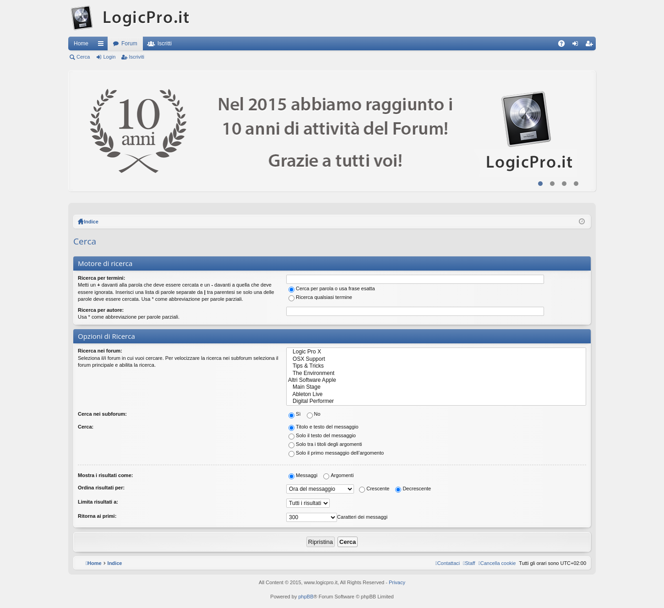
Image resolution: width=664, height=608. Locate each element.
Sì (294, 414)
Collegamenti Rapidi (103, 45)
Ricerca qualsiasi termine (320, 297)
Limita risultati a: (98, 502)
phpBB (305, 596)
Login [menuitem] (577, 45)
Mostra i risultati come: (105, 475)
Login (109, 57)
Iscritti (165, 43)
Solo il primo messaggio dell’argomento (336, 453)
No (314, 414)
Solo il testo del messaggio (322, 435)
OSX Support (436, 359)
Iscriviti (136, 57)
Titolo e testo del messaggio (323, 426)
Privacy (397, 582)
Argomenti (338, 475)
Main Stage (436, 387)
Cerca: (85, 426)
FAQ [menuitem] (564, 45)
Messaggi (302, 475)
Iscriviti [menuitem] (591, 45)
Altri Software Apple (436, 380)
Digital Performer (436, 401)
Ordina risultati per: (101, 487)
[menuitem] (497, 563)
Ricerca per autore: (101, 310)
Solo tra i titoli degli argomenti (325, 444)
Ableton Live (436, 394)
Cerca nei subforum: (102, 414)
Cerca (83, 57)
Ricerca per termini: (101, 278)
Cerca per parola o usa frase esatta (331, 288)
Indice (91, 221)
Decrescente (413, 488)
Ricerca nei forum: (100, 350)
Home (81, 43)
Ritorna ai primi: (97, 516)
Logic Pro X (436, 351)
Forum (129, 43)
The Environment (436, 373)
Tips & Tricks (436, 366)
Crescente (374, 488)
